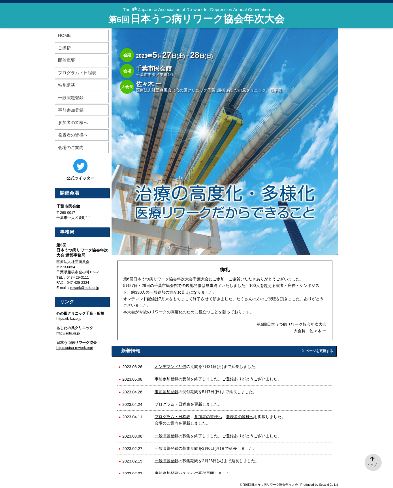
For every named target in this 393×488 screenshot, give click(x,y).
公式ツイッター (80, 178)
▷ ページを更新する (317, 351)
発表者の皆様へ (240, 416)
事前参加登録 (166, 379)
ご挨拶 (64, 47)
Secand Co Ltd (328, 484)
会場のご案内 (166, 423)
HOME (64, 35)
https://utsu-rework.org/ (74, 348)
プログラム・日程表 (172, 404)
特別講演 (66, 85)
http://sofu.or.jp (68, 333)
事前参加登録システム (174, 473)
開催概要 (66, 60)
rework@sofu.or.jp (84, 288)
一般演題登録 (166, 436)
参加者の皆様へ (208, 416)
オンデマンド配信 (170, 366)
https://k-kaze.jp (69, 319)
